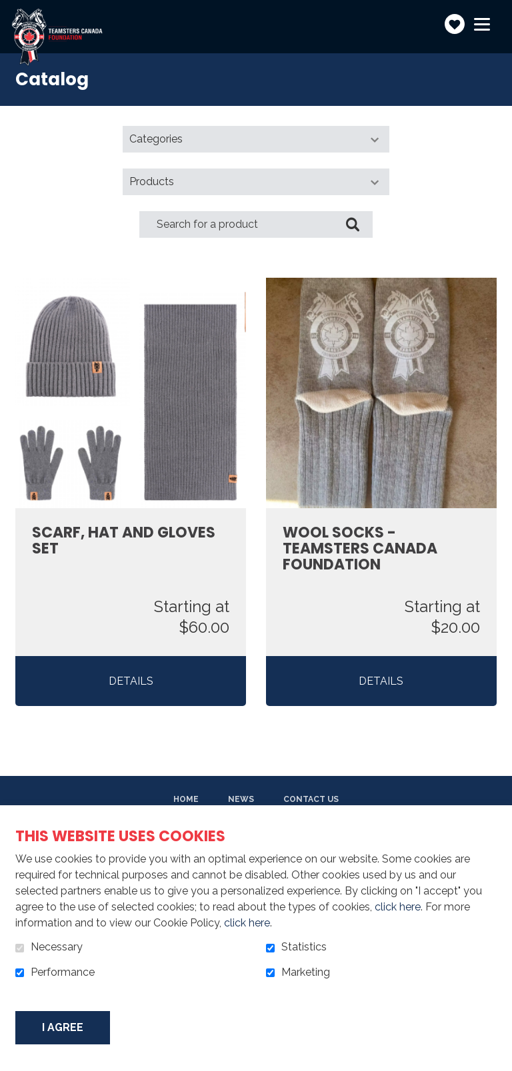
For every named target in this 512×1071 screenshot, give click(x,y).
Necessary (57, 947)
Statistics (304, 947)
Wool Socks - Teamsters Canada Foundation (360, 549)
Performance (63, 972)
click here (398, 906)
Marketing (305, 972)
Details (131, 681)
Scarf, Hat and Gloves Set (123, 541)
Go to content (10, 10)
